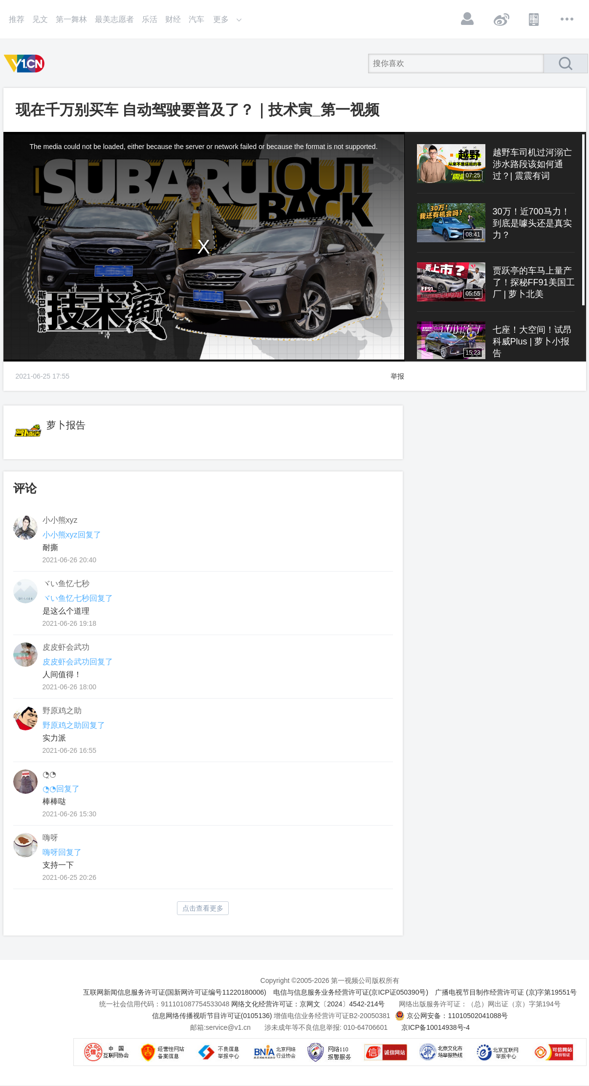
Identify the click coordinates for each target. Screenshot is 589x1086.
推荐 (16, 19)
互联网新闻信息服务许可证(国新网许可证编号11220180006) (174, 992)
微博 (501, 19)
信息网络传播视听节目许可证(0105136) (212, 1016)
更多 (567, 19)
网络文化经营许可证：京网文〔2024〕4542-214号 (308, 1004)
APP (534, 19)
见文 (40, 19)
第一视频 (26, 63)
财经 (173, 19)
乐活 (149, 19)
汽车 (196, 19)
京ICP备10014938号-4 (435, 1027)
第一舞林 (71, 19)
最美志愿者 (114, 19)
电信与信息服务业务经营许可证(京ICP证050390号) (350, 992)
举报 (397, 376)
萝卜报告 (66, 425)
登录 (468, 19)
